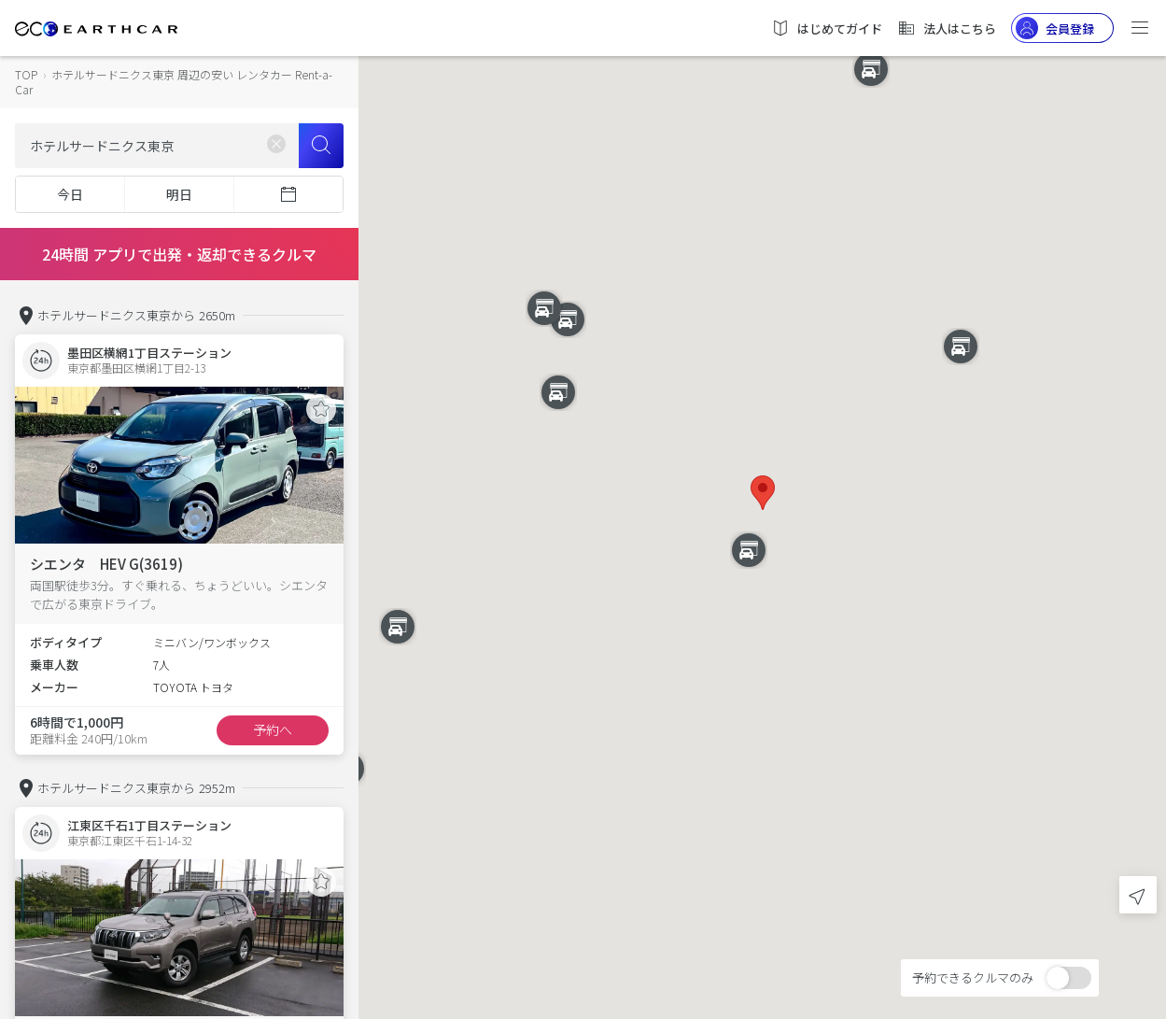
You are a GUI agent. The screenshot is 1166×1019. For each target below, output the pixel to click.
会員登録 (1055, 28)
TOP (26, 74)
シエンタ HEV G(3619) (106, 563)
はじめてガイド (826, 28)
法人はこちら (946, 28)
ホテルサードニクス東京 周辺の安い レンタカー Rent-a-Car (173, 81)
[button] (763, 492)
